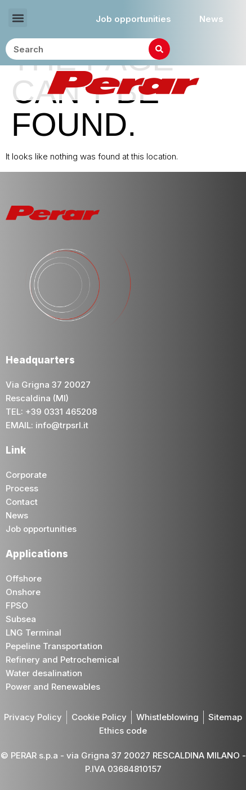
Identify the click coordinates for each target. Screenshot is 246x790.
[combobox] (88, 49)
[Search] (159, 49)
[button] (17, 17)
